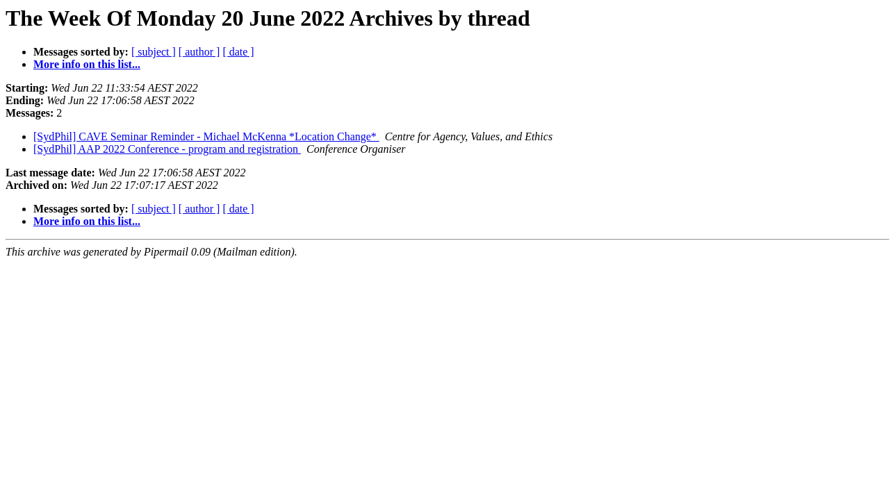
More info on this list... (86, 64)
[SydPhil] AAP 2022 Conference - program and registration (167, 149)
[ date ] (238, 52)
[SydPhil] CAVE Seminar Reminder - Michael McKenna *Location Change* (206, 136)
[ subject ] (153, 52)
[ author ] (199, 52)
